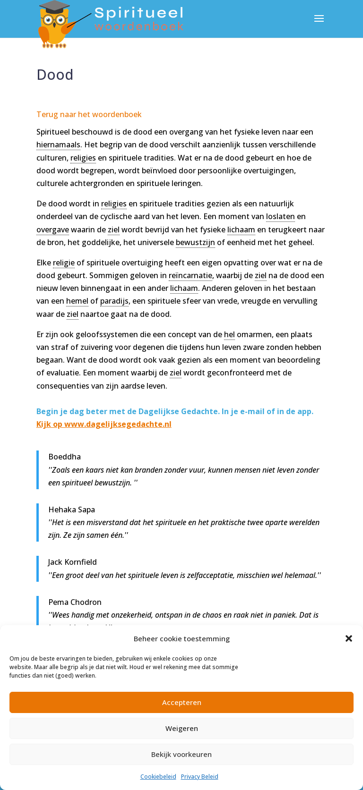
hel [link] (229, 334)
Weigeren (181, 728)
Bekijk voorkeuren (181, 754)
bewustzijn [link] (195, 242)
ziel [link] (114, 229)
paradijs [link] (114, 301)
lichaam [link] (241, 229)
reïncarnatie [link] (190, 275)
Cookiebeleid (158, 777)
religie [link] (64, 262)
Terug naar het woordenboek (89, 114)
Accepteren (181, 702)
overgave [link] (52, 229)
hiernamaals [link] (58, 144)
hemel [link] (77, 301)
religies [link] (83, 158)
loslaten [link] (280, 216)
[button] (349, 638)
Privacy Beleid (199, 777)
